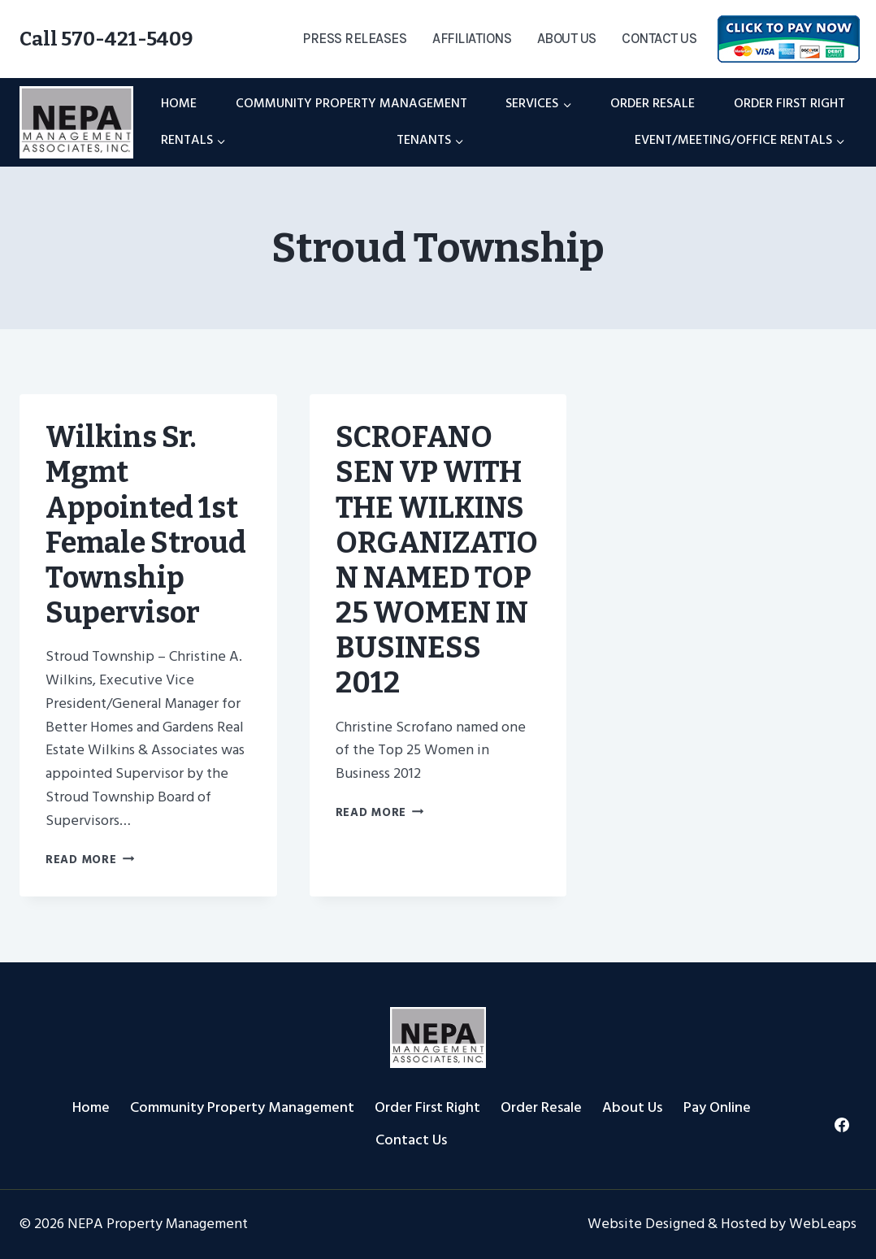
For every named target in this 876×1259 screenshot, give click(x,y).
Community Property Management (351, 103)
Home (179, 103)
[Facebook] (841, 1125)
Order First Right (789, 103)
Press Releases (354, 38)
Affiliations (471, 38)
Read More (90, 859)
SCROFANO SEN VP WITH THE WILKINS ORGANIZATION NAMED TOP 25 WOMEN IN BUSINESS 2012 (437, 560)
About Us (566, 38)
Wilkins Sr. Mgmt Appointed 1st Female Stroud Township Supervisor (146, 525)
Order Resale (652, 103)
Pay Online (717, 1107)
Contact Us (659, 38)
